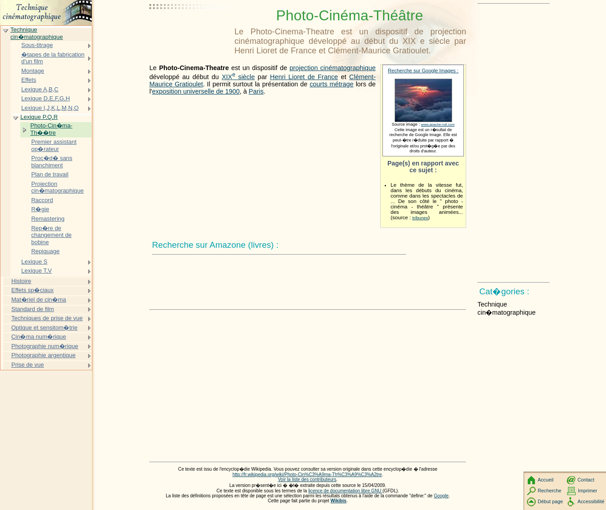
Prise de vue (27, 364)
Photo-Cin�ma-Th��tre (51, 129)
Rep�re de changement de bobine (51, 235)
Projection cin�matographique (57, 187)
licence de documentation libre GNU (345, 490)
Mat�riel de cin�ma (38, 299)
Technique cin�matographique (36, 33)
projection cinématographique (333, 67)
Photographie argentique (43, 355)
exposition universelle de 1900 (196, 91)
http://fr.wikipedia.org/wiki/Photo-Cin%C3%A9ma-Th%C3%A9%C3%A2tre (307, 474)
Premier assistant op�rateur (53, 145)
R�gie (40, 209)
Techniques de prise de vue (47, 318)
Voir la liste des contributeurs (307, 479)
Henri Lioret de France (304, 76)
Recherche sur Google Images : (423, 70)
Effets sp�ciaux (32, 290)
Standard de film (32, 309)
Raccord (42, 200)
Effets (28, 79)
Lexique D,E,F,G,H (45, 98)
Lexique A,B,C (39, 89)
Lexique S (34, 261)
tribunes (420, 217)
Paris (256, 91)
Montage (32, 70)
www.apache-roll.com (437, 125)
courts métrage (331, 84)
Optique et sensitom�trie (44, 327)
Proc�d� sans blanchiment (51, 162)
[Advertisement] (190, 29)
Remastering (47, 218)
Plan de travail (49, 174)
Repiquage (45, 251)
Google (441, 495)
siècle (238, 76)
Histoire (21, 281)
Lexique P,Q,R (39, 116)
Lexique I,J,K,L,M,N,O (50, 107)
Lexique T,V (36, 270)
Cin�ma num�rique (38, 336)
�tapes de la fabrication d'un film (53, 58)
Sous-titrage (37, 45)
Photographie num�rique (44, 346)
